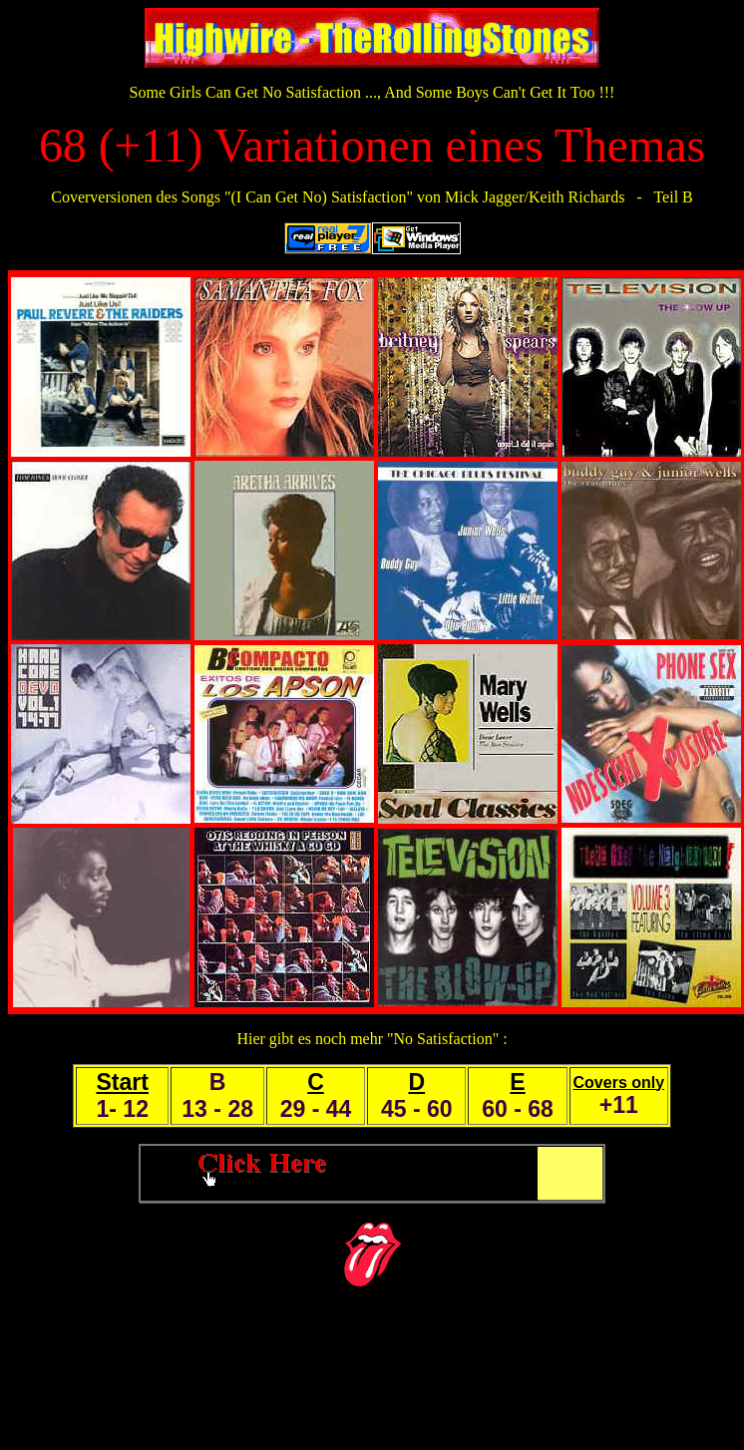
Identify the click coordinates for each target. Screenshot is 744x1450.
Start (122, 1082)
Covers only (619, 1082)
